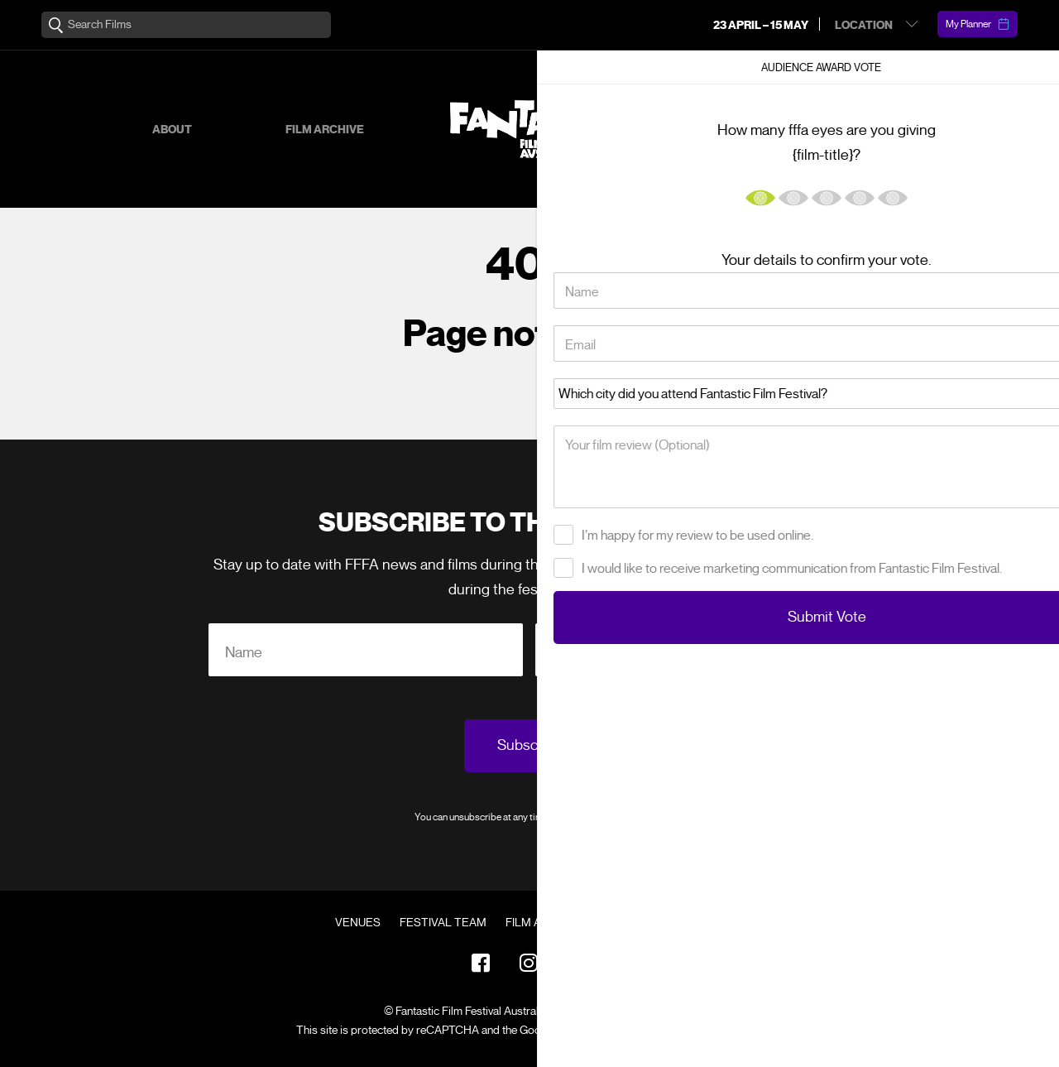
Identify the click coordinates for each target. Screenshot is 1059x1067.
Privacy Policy (615, 816)
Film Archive (324, 130)
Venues (358, 923)
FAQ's (617, 923)
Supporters (811, 130)
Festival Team (443, 923)
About (172, 130)
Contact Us (688, 923)
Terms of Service (690, 1030)
